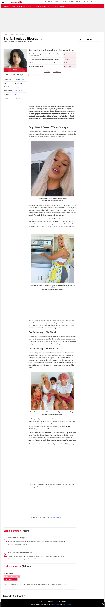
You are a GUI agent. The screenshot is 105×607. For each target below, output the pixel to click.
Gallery (97, 2)
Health (78, 2)
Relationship (88, 2)
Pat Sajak (36, 6)
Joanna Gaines (15, 6)
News (56, 2)
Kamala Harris (46, 6)
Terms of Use (66, 604)
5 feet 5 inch (18, 98)
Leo (16, 94)
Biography (48, 2)
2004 (15, 579)
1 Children (56, 71)
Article (63, 2)
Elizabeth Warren (59, 6)
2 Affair (47, 71)
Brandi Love (27, 6)
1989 (23, 79)
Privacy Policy (55, 604)
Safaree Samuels (67, 419)
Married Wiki (16, 2)
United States (18, 90)
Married (71, 2)
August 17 (18, 79)
